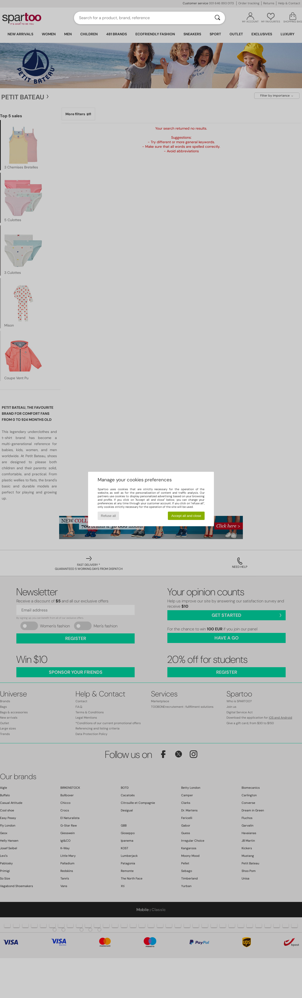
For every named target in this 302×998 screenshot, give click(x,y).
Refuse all (108, 516)
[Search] (217, 18)
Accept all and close (186, 516)
